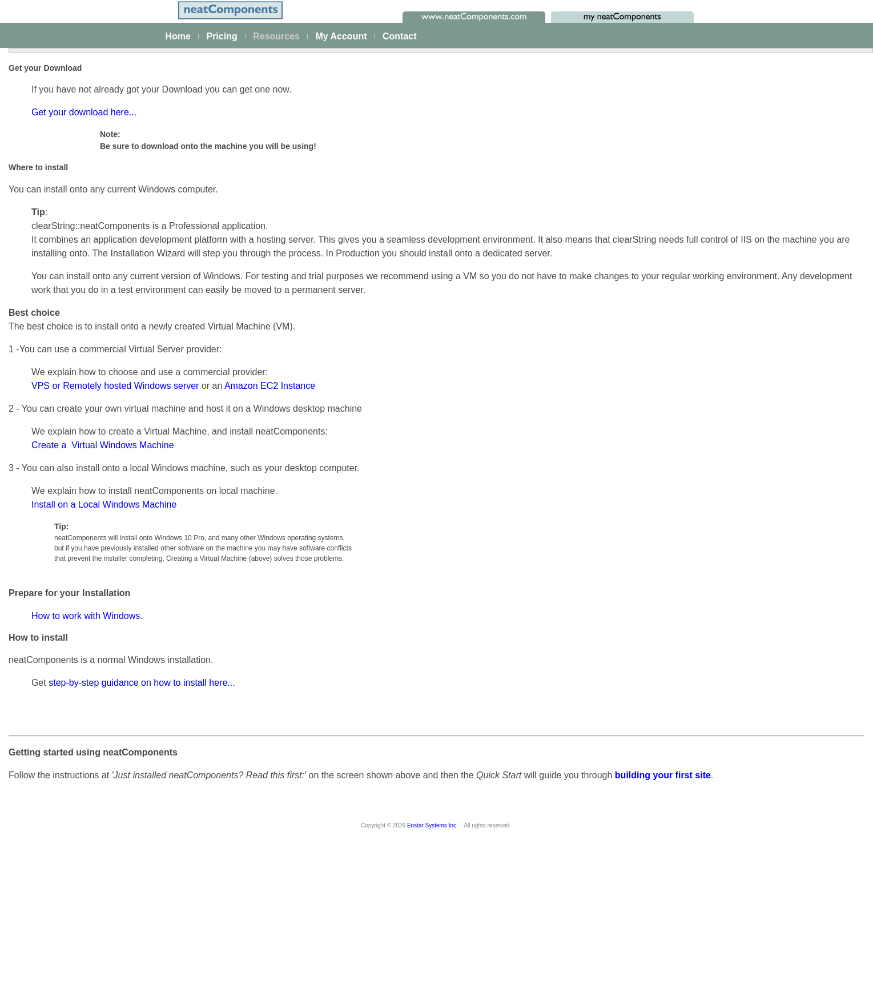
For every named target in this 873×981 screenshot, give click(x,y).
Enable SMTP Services (739, 510)
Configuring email (729, 291)
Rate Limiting (721, 601)
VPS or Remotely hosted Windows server (289, 512)
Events (36, 292)
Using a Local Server (735, 455)
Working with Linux (731, 419)
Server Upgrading (729, 620)
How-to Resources (57, 434)
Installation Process (732, 254)
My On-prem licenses (61, 528)
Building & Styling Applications (77, 230)
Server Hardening (729, 583)
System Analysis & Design (744, 732)
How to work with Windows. (261, 742)
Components (46, 371)
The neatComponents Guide (74, 167)
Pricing (221, 36)
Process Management (63, 261)
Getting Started (724, 236)
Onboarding (718, 750)
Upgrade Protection (732, 656)
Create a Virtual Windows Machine (277, 572)
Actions (37, 386)
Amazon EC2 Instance (444, 512)
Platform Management (63, 182)
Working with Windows (738, 400)
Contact (400, 36)
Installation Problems (735, 346)
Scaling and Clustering (64, 277)
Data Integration (52, 246)
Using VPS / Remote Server (747, 547)
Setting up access (729, 309)
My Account (341, 36)
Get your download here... (258, 211)
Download (41, 544)
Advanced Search (55, 480)
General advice (724, 492)
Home (178, 36)
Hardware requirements (739, 565)
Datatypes (42, 402)
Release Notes (50, 559)
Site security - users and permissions (89, 338)
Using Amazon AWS (733, 327)
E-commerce (46, 323)
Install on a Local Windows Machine (278, 631)
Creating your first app (63, 215)
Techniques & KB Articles (68, 450)
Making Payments (729, 696)
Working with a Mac (732, 437)
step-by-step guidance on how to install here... (316, 809)
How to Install (722, 273)
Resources (276, 36)
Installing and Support (66, 513)
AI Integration (47, 307)
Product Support (726, 714)
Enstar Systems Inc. (432, 970)
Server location (724, 528)
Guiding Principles (56, 465)
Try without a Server (733, 382)
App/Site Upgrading (732, 638)
